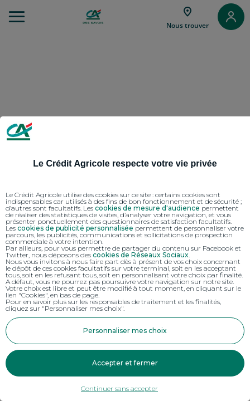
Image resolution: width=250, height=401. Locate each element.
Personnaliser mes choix (125, 330)
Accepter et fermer (125, 363)
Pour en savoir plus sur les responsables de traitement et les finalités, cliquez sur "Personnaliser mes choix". (113, 305)
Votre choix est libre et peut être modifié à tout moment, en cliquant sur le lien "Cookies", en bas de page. (123, 292)
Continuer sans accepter (119, 388)
